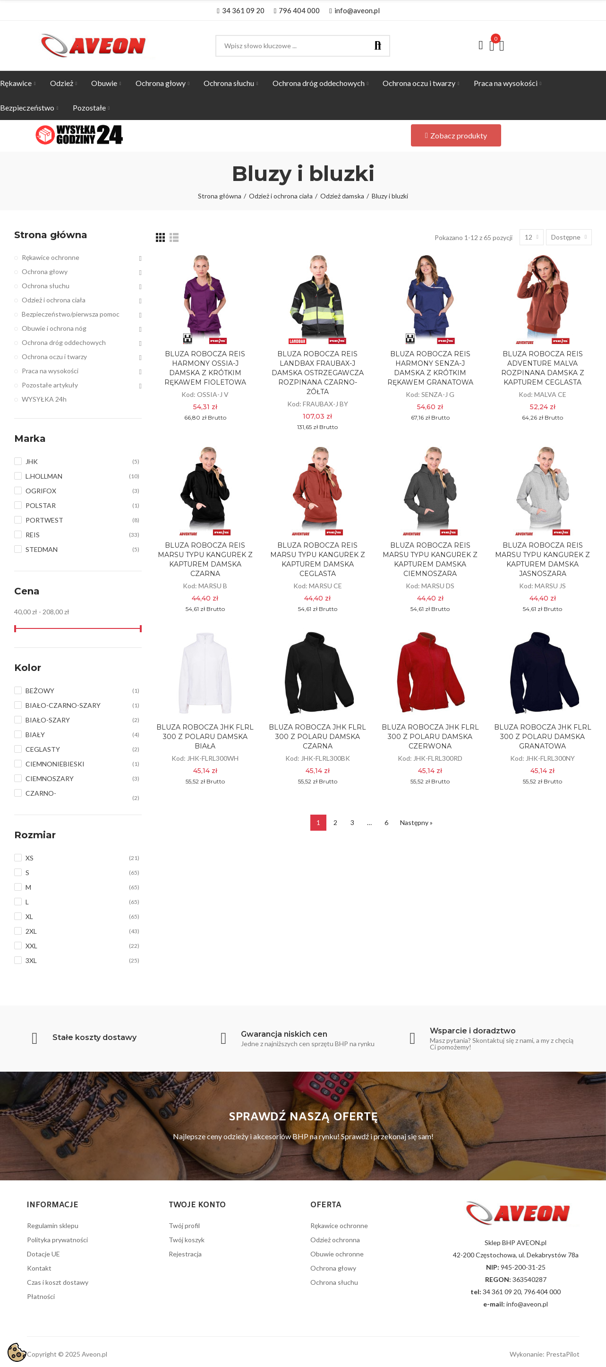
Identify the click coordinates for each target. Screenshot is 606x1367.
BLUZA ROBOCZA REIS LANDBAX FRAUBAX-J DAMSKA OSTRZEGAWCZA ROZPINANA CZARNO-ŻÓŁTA (318, 373)
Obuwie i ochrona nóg (54, 328)
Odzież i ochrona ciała (53, 300)
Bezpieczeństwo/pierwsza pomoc (70, 314)
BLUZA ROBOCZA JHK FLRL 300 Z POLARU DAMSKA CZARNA (317, 736)
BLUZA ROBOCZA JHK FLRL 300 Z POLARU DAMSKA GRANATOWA (542, 736)
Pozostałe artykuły (50, 385)
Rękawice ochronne (50, 257)
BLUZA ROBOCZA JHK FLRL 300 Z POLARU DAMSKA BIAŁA (205, 736)
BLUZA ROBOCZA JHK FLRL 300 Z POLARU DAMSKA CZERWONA (430, 736)
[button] (240, 10)
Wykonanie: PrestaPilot (545, 1354)
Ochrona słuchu (45, 286)
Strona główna (50, 235)
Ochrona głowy (45, 271)
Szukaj (378, 46)
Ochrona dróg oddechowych (64, 342)
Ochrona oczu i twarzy (54, 356)
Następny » (416, 822)
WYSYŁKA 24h (44, 399)
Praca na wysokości (50, 371)
